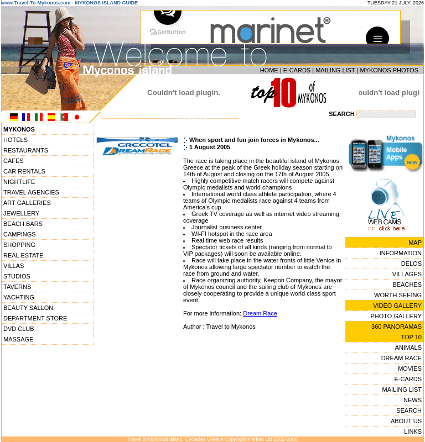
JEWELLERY (21, 213)
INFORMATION (401, 253)
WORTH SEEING (398, 295)
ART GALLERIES (27, 202)
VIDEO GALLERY (397, 305)
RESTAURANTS (25, 150)
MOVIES (410, 368)
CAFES (13, 160)
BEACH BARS (23, 223)
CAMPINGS (19, 234)
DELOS (411, 263)
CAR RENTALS (24, 171)
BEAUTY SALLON (28, 307)
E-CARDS (297, 70)
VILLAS (13, 265)
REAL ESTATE (23, 255)
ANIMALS (408, 347)
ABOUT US (406, 421)
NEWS (412, 400)
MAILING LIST (335, 70)
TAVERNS (17, 286)
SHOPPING (19, 244)
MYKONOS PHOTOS (389, 70)
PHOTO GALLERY (396, 316)
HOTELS (15, 139)
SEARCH (409, 410)
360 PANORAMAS (396, 326)
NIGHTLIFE (19, 181)
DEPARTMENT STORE (35, 318)
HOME (269, 70)
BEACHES (407, 284)
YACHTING (18, 297)
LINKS (413, 431)
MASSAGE (18, 339)
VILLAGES (407, 274)
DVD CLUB (18, 328)
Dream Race (260, 313)
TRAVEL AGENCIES (31, 192)
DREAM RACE (401, 358)
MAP (415, 242)
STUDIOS (16, 276)
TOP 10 (411, 337)
